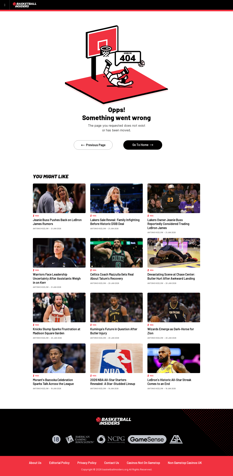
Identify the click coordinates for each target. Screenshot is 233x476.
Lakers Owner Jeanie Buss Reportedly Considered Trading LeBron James (168, 224)
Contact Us (111, 463)
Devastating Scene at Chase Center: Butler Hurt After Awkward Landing (171, 276)
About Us (35, 463)
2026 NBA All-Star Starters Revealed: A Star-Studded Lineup (112, 382)
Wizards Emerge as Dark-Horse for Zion (170, 331)
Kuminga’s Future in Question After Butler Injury (113, 331)
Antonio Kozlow (41, 228)
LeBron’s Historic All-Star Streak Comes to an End (169, 382)
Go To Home (140, 145)
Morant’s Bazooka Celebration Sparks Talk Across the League (53, 382)
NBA (37, 215)
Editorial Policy (59, 463)
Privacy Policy (86, 463)
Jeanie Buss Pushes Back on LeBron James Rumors (57, 222)
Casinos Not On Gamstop (143, 463)
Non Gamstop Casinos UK (185, 463)
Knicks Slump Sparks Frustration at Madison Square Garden (56, 331)
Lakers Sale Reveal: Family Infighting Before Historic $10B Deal (115, 222)
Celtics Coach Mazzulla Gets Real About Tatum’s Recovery (112, 276)
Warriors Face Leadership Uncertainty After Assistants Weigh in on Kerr (57, 278)
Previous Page (95, 145)
